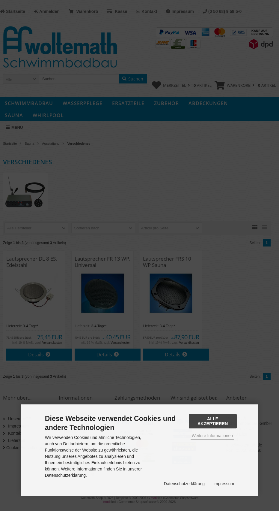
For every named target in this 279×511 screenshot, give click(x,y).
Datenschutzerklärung (184, 483)
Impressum (223, 483)
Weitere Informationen (212, 435)
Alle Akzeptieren (212, 421)
